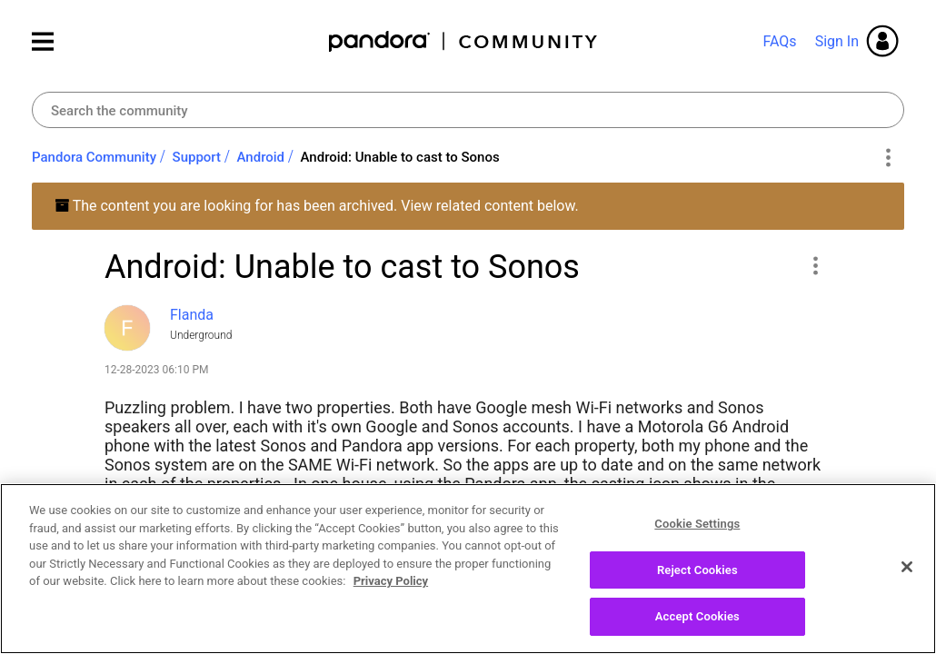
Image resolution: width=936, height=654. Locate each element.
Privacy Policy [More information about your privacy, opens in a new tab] (390, 582)
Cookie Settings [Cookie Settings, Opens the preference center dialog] (697, 524)
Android (261, 157)
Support (197, 157)
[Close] (907, 568)
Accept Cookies (697, 617)
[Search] (468, 110)
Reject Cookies (697, 571)
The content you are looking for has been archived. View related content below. (317, 205)
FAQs (779, 41)
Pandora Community (464, 41)
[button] (814, 265)
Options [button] (887, 158)
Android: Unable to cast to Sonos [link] (400, 157)
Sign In (837, 41)
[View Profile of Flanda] (192, 314)
